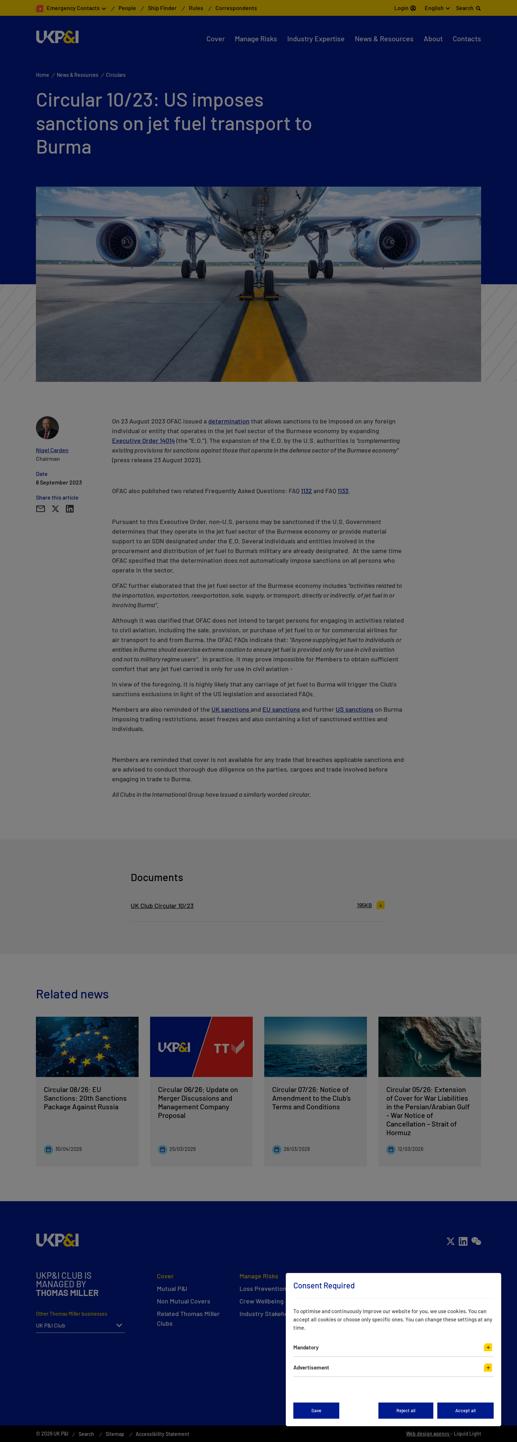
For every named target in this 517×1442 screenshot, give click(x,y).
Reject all (405, 1410)
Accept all (465, 1410)
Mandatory (306, 1347)
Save (316, 1410)
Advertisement (311, 1367)
